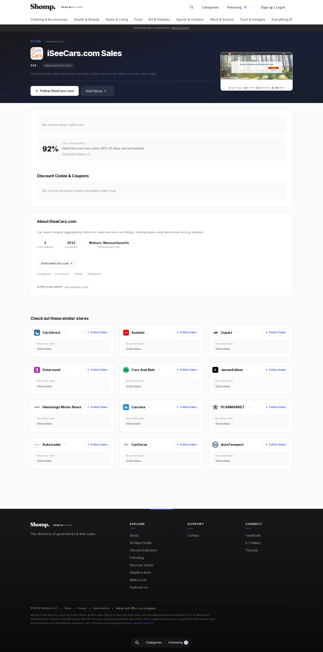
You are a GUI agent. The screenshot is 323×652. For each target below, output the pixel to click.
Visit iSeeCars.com (57, 263)
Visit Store (96, 91)
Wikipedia (94, 274)
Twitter (78, 274)
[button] (239, 7)
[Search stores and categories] (192, 7)
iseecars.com (55, 41)
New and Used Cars (58, 65)
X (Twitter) (253, 543)
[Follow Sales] (55, 91)
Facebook (62, 274)
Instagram (44, 274)
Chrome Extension (143, 550)
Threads (251, 550)
